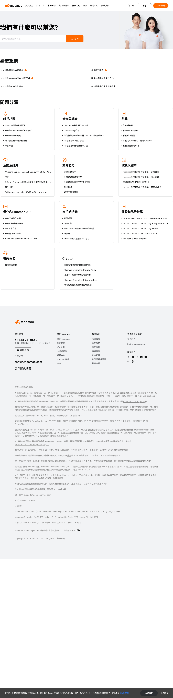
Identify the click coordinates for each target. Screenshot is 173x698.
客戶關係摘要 (23, 368)
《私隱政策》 (124, 693)
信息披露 (96, 355)
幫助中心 (94, 5)
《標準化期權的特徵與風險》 (107, 407)
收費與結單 (129, 165)
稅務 (125, 119)
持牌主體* (96, 363)
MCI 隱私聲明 (140, 432)
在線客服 (24, 349)
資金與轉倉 (70, 119)
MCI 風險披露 (42, 435)
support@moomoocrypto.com (37, 495)
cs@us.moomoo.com (28, 362)
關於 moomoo (63, 339)
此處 (69, 455)
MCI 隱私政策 (126, 432)
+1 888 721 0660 (26, 340)
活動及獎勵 (10, 165)
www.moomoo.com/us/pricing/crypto (32, 444)
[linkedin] (141, 357)
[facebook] (133, 357)
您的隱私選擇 (69, 530)
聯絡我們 (9, 258)
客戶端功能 (70, 212)
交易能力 (68, 165)
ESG (59, 363)
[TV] (128, 361)
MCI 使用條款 (27, 435)
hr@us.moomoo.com (136, 344)
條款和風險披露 (132, 212)
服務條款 (96, 339)
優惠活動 (76, 5)
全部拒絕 (164, 693)
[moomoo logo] (13, 5)
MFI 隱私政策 (35, 395)
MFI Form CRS (63, 395)
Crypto (67, 258)
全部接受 (149, 693)
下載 (144, 5)
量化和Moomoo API (17, 212)
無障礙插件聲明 (99, 359)
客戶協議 (96, 351)
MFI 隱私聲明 (49, 395)
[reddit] (133, 361)
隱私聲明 (96, 347)
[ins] (137, 357)
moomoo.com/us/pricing (134, 401)
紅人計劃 (61, 347)
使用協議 (55, 530)
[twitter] (128, 357)
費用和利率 (64, 5)
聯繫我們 (61, 343)
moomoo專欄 (63, 359)
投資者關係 (62, 351)
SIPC (116, 392)
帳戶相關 (9, 119)
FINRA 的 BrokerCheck (144, 395)
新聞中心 (61, 355)
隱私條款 (44, 530)
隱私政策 (96, 343)
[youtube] (146, 357)
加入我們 (131, 339)
